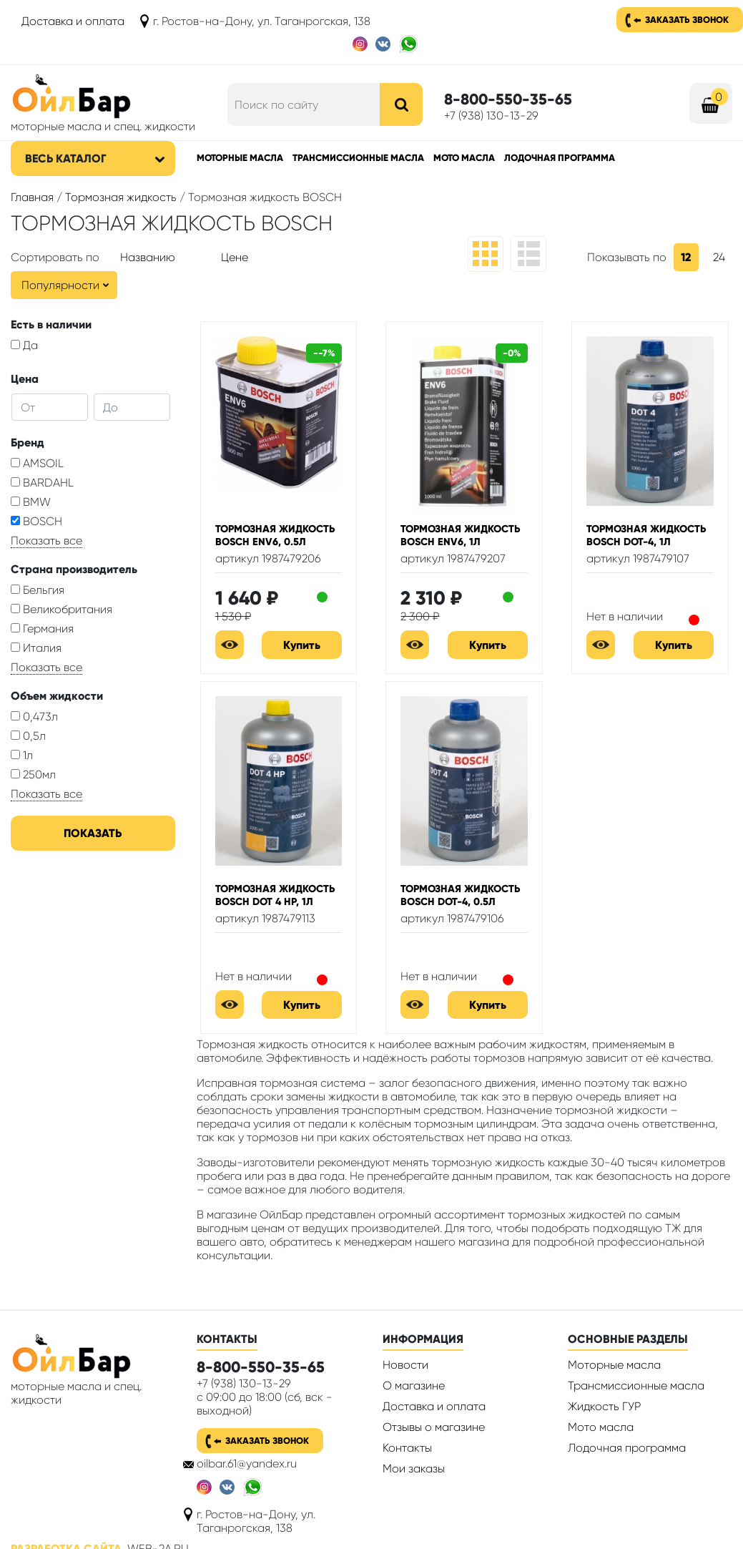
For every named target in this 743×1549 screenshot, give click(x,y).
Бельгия (37, 590)
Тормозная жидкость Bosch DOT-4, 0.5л (460, 895)
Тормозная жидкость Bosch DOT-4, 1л (646, 535)
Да (24, 345)
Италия (36, 648)
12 (686, 257)
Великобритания (61, 609)
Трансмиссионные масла (358, 158)
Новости (405, 1365)
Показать (93, 833)
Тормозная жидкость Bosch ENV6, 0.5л (275, 535)
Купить (301, 645)
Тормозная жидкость (121, 197)
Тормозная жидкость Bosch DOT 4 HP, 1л (275, 895)
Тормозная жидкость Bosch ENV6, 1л (460, 535)
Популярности (60, 285)
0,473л (34, 716)
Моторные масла (240, 158)
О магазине (414, 1385)
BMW (31, 502)
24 (719, 257)
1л (22, 755)
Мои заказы (414, 1468)
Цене (234, 257)
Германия (42, 628)
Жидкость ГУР (604, 1406)
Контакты (407, 1448)
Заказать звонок (687, 19)
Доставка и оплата (72, 21)
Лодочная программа (559, 158)
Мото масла (464, 158)
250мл (33, 774)
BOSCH (36, 521)
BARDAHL (42, 482)
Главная (32, 197)
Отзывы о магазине (434, 1427)
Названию (147, 257)
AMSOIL (37, 463)
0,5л (28, 736)
